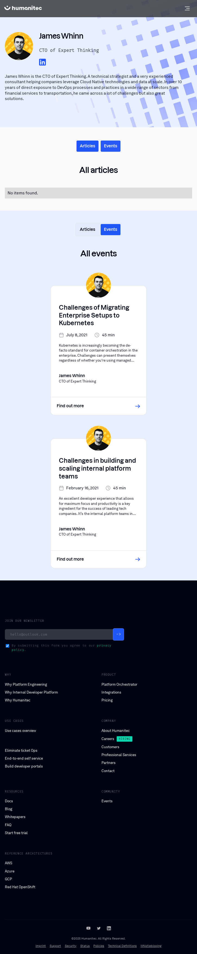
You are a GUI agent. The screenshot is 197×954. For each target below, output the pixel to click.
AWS (8, 863)
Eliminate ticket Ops (21, 750)
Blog (8, 809)
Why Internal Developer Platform (31, 692)
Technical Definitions (122, 946)
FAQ (8, 825)
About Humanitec (115, 731)
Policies (98, 946)
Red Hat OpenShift (20, 887)
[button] (187, 8)
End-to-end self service (24, 758)
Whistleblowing (151, 946)
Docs (9, 801)
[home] (23, 8)
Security (71, 946)
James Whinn (17, 76)
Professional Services (118, 755)
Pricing (107, 700)
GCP (8, 879)
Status (85, 946)
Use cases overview (20, 731)
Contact (108, 771)
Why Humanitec (17, 700)
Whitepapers (15, 817)
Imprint (41, 946)
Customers (110, 747)
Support (55, 946)
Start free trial (16, 833)
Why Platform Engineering (26, 684)
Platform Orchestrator (119, 684)
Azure (9, 871)
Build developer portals (24, 766)
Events (107, 801)
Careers (107, 739)
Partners (108, 763)
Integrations (111, 692)
